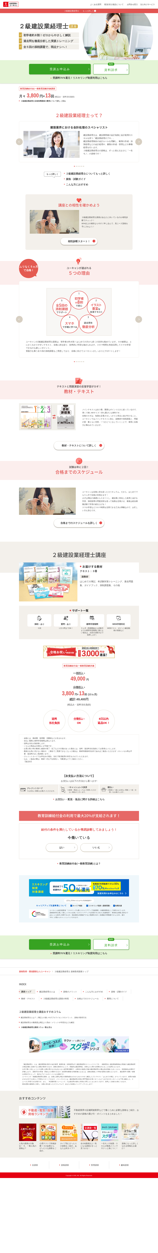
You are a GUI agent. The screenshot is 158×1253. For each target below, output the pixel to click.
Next (138, 141)
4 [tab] (79, 166)
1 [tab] (74, 166)
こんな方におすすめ (77, 184)
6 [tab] (83, 166)
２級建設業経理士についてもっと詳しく (88, 173)
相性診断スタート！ (79, 241)
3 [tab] (78, 166)
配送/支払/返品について (114, 4)
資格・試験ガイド (76, 179)
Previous (19, 141)
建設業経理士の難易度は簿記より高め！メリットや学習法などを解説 (47, 1022)
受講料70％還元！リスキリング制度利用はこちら (80, 77)
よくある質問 (95, 4)
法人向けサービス (147, 4)
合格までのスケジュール (88, 999)
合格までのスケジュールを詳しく (79, 523)
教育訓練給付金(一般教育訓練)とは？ (79, 863)
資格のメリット (70, 992)
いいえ (96, 847)
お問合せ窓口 (132, 4)
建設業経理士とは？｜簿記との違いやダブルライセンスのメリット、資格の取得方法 (53, 1017)
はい (61, 847)
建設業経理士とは (47, 992)
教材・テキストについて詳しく (79, 445)
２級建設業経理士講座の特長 (56, 999)
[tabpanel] (79, 142)
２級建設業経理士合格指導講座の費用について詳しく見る (43, 101)
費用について (113, 999)
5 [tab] (81, 166)
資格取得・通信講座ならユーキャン (35, 971)
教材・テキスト (28, 999)
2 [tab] (76, 166)
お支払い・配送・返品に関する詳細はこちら (80, 799)
